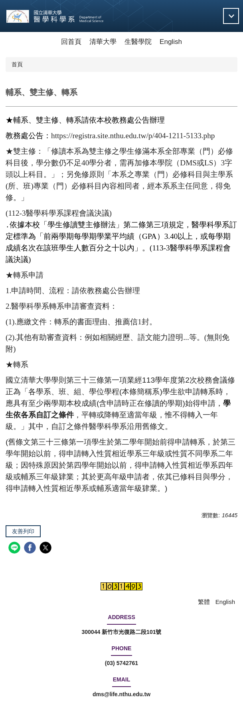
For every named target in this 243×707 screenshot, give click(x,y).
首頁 (17, 64)
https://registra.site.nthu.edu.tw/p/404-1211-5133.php (133, 135)
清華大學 (103, 42)
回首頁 (71, 42)
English (171, 42)
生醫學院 (138, 42)
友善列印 (23, 531)
